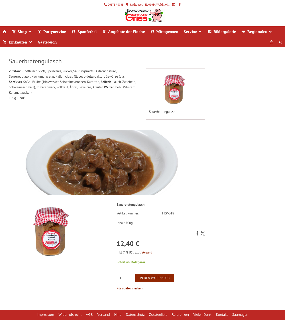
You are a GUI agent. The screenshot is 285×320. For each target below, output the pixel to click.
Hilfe (117, 314)
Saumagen (240, 314)
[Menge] (124, 278)
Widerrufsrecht (70, 314)
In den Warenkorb (155, 278)
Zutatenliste (158, 314)
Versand (147, 252)
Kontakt (222, 314)
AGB (89, 314)
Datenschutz (135, 314)
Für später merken (129, 288)
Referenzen (180, 314)
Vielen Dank (202, 314)
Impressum (45, 314)
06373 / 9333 (113, 4)
